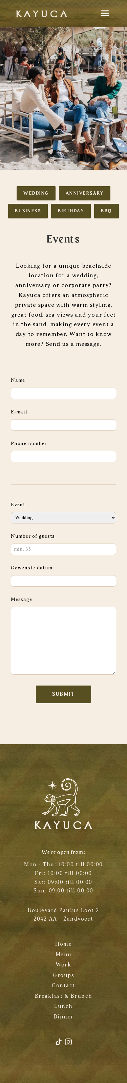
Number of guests (33, 536)
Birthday (71, 211)
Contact (63, 985)
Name (18, 380)
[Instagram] (68, 1044)
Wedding (36, 193)
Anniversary (85, 193)
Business (28, 211)
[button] (47, 162)
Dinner (64, 1017)
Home (63, 944)
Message (21, 599)
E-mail (19, 411)
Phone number (29, 443)
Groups (63, 975)
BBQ (106, 211)
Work (63, 965)
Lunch (63, 1006)
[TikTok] (60, 1044)
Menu (64, 955)
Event (18, 504)
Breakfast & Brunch (63, 996)
